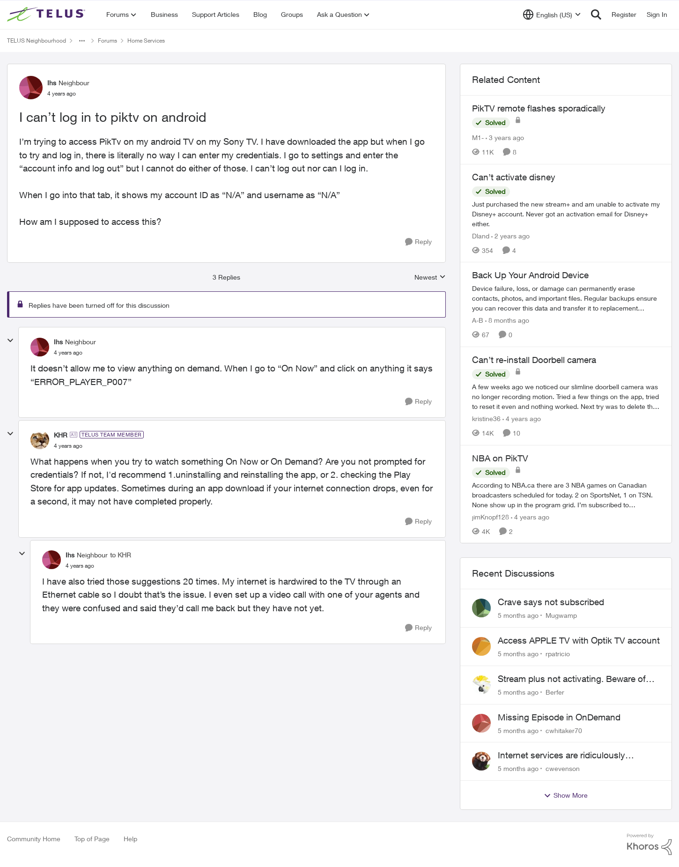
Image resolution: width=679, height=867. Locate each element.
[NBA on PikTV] (566, 494)
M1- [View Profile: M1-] (478, 137)
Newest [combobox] (430, 277)
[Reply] (418, 242)
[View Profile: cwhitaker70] (481, 723)
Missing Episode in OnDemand (559, 717)
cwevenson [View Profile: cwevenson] (563, 768)
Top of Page (92, 839)
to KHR (120, 555)
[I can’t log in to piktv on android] (68, 352)
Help (130, 839)
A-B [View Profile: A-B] (477, 320)
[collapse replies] (10, 340)
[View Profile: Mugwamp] (481, 608)
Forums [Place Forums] (107, 40)
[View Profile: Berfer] (481, 684)
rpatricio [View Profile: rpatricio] (558, 654)
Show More (566, 795)
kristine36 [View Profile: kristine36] (486, 418)
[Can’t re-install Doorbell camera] (566, 396)
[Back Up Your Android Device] (566, 298)
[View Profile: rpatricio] (481, 646)
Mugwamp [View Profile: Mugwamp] (561, 615)
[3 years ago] (505, 137)
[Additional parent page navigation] (82, 40)
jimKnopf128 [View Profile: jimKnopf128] (490, 516)
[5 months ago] (518, 615)
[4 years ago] (521, 418)
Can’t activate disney (513, 177)
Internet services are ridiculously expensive (561, 755)
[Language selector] (552, 14)
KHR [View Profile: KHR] (60, 435)
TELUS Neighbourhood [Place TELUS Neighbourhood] (36, 40)
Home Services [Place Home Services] (146, 40)
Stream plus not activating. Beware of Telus (572, 679)
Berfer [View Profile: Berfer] (555, 692)
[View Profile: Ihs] (31, 87)
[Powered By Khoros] (649, 844)
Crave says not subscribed (551, 602)
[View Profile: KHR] (39, 439)
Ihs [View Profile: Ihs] (51, 83)
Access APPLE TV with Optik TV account (579, 640)
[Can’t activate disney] (566, 213)
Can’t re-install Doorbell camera (534, 360)
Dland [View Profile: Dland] (480, 235)
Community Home (33, 839)
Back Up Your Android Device (530, 275)
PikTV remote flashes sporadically (538, 108)
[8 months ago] (507, 320)
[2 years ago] (510, 235)
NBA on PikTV (500, 458)
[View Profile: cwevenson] (481, 761)
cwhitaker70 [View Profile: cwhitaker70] (564, 730)
